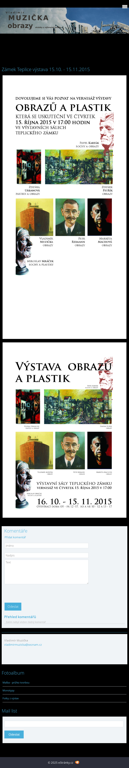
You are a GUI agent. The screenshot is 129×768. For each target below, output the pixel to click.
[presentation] (30, 592)
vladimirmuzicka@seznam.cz (23, 644)
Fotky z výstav (11, 698)
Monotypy (8, 690)
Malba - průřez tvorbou (16, 682)
